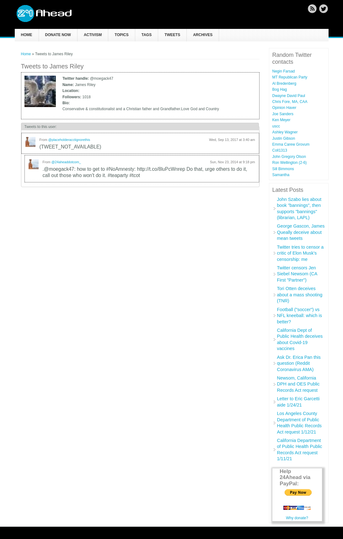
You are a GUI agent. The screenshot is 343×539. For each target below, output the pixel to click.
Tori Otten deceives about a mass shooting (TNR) (300, 294)
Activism (93, 35)
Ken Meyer (281, 120)
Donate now (58, 35)
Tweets (172, 35)
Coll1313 (279, 150)
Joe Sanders (282, 114)
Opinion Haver (284, 107)
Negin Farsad (283, 71)
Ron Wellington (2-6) (289, 162)
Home (26, 35)
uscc (276, 126)
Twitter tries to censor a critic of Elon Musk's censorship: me (300, 253)
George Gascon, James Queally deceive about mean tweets (301, 232)
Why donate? (297, 518)
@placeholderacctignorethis (69, 140)
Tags (147, 35)
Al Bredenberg (284, 83)
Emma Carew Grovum (291, 144)
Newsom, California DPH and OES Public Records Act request (298, 384)
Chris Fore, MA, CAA (290, 102)
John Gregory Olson (289, 156)
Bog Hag (279, 89)
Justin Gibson (283, 138)
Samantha (281, 175)
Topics (121, 35)
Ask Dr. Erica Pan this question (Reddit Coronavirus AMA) (299, 363)
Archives (202, 35)
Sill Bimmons (283, 169)
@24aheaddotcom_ (66, 162)
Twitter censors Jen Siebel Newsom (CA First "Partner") (297, 274)
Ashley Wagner (285, 132)
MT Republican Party (290, 77)
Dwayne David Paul (288, 96)
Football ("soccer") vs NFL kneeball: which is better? (299, 315)
